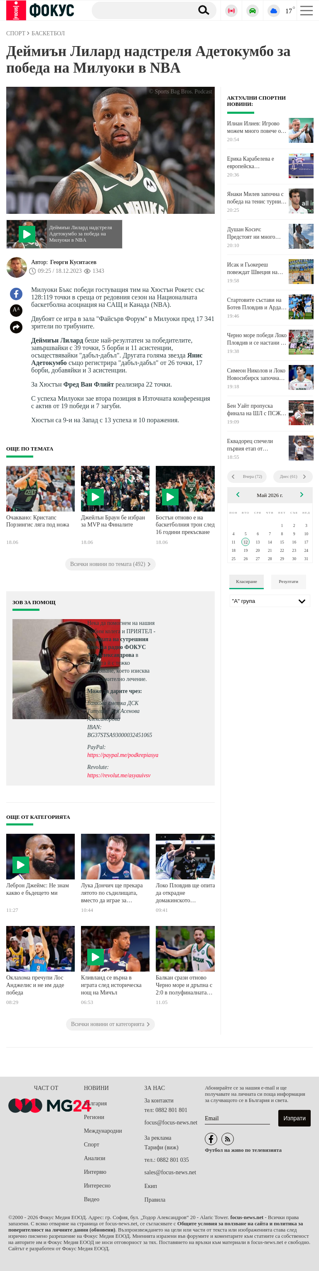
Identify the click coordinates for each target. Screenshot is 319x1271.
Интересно (97, 1186)
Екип (151, 1186)
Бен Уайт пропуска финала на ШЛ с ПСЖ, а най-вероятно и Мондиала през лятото (256, 410)
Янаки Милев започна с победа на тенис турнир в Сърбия (255, 198)
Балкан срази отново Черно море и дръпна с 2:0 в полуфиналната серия (184, 986)
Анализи (94, 1158)
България (95, 1103)
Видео (91, 1199)
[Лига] (270, 601)
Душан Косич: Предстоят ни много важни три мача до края (255, 233)
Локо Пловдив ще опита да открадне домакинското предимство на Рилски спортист (185, 893)
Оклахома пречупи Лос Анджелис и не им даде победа (35, 985)
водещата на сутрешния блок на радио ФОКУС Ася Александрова (117, 647)
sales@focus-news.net (170, 1172)
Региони (94, 1117)
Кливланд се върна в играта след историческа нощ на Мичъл (111, 985)
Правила (155, 1200)
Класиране (246, 581)
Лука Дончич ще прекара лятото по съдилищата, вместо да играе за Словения (112, 893)
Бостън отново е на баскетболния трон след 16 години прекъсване (185, 524)
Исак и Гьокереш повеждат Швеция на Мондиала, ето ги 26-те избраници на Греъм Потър (255, 269)
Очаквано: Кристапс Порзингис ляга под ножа (37, 521)
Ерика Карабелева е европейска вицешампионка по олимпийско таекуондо (255, 163)
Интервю (95, 1172)
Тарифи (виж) (162, 1147)
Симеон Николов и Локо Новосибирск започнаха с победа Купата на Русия (256, 374)
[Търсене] (139, 9)
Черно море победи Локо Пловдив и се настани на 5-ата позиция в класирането (257, 339)
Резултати (288, 581)
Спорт (91, 1144)
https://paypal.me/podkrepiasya (122, 755)
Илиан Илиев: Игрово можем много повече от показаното (255, 127)
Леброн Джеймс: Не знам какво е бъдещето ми (37, 889)
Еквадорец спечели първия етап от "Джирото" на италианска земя (250, 445)
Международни (103, 1131)
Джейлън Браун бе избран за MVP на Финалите (113, 521)
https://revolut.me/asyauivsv (118, 775)
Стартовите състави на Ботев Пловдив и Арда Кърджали (254, 304)
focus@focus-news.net (171, 1122)
